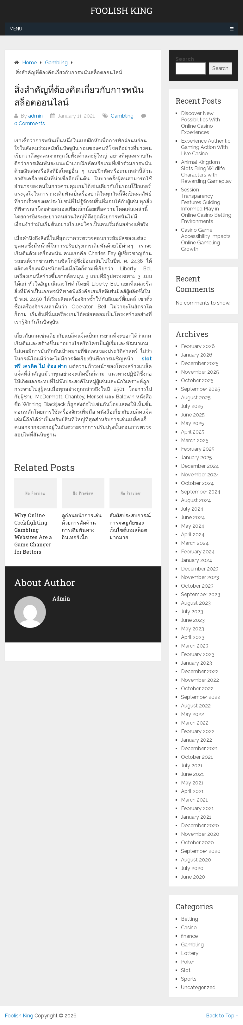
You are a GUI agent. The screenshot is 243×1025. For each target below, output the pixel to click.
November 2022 (200, 680)
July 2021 (191, 766)
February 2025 (198, 449)
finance (189, 936)
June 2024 (193, 517)
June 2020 (193, 877)
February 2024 (198, 552)
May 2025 (192, 423)
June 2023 (193, 620)
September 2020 (201, 851)
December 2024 (200, 466)
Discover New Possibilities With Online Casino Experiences (200, 122)
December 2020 (200, 825)
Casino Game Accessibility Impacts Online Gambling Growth (206, 239)
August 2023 (196, 603)
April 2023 (192, 637)
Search (185, 59)
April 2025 (192, 432)
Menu (15, 28)
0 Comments (29, 123)
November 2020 (200, 834)
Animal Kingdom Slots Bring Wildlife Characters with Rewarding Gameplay (206, 171)
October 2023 (197, 586)
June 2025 (193, 415)
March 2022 (195, 723)
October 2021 (197, 757)
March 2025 (195, 440)
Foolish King (121, 10)
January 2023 (196, 663)
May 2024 (192, 526)
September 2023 (200, 594)
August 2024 (196, 500)
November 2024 (200, 475)
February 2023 (198, 654)
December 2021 (199, 748)
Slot (185, 970)
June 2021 (192, 774)
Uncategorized (198, 987)
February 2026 (198, 346)
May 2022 (192, 714)
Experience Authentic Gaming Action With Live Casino (205, 147)
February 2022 (198, 731)
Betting (189, 919)
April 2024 (193, 535)
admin (35, 116)
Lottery (189, 953)
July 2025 (192, 406)
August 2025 (196, 398)
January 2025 (196, 457)
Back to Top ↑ (222, 1016)
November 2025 (200, 372)
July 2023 (192, 612)
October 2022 (197, 689)
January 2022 (196, 740)
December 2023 (200, 569)
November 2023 (200, 577)
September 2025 (200, 389)
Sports (188, 979)
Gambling (122, 116)
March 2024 (195, 543)
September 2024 (201, 492)
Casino (189, 928)
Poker (187, 962)
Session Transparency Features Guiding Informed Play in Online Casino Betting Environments (206, 205)
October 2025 (197, 380)
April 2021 (192, 791)
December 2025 (200, 363)
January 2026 (196, 355)
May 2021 (192, 783)
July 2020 (192, 868)
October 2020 (197, 843)
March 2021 (194, 800)
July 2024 (192, 509)
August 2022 (196, 706)
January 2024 (196, 560)
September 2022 (200, 697)
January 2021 (196, 817)
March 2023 (195, 646)
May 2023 (192, 629)
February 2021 (197, 808)
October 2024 (197, 483)
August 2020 (196, 860)
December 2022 (200, 671)
